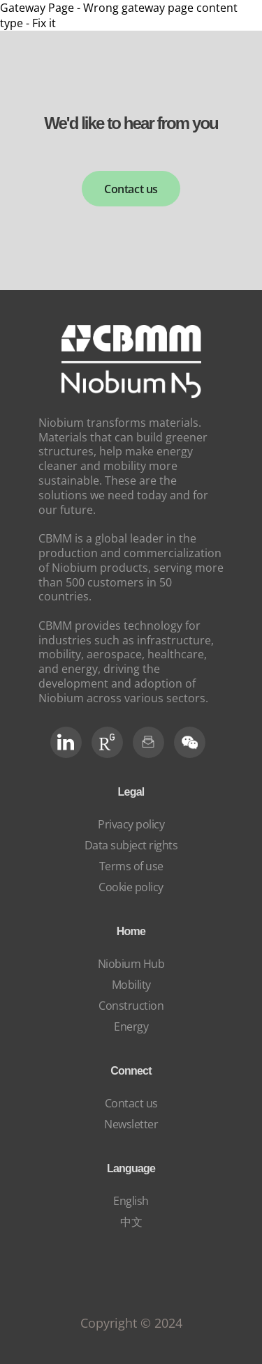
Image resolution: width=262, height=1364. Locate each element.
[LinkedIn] (66, 742)
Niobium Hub (131, 963)
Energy (131, 1026)
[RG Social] (107, 742)
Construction (131, 1005)
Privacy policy (131, 824)
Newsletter (131, 1124)
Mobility (131, 984)
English (131, 1200)
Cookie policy (131, 887)
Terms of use (131, 866)
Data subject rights (131, 845)
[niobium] (131, 394)
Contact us (131, 189)
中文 (131, 1221)
